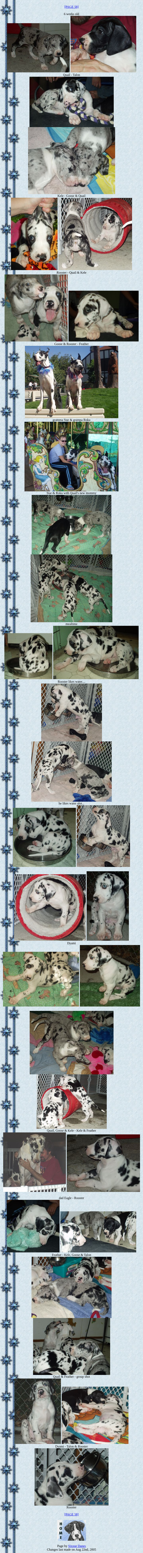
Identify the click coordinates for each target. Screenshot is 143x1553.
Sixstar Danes (77, 1546)
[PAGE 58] (72, 7)
